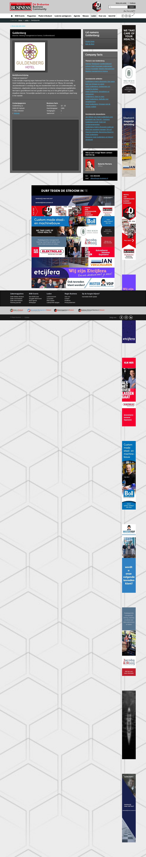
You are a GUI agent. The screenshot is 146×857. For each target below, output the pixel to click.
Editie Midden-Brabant (17, 297)
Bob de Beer (89, 44)
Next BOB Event (34, 297)
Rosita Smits (89, 41)
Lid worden (50, 298)
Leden (93, 16)
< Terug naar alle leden (17, 26)
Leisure (88, 66)
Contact (67, 298)
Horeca (88, 69)
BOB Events (20, 16)
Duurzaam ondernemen (103, 66)
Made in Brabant (45, 16)
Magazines (31, 16)
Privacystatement (70, 302)
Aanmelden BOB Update (89, 297)
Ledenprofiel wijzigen (53, 302)
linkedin (131, 317)
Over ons (102, 16)
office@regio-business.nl (99, 178)
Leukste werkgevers (63, 16)
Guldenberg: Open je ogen (94, 96)
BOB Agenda (33, 300)
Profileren (133, 3)
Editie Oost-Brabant (16, 298)
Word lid (111, 16)
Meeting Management (106, 69)
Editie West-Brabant (16, 300)
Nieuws (86, 16)
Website (17, 113)
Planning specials (15, 302)
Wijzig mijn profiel (121, 3)
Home (12, 15)
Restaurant (95, 64)
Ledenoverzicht (51, 297)
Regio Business (29, 7)
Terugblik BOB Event (35, 298)
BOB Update (50, 300)
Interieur (88, 64)
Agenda (77, 16)
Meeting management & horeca (96, 71)
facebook (121, 317)
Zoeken (131, 7)
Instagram (126, 317)
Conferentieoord (105, 64)
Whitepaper (32, 302)
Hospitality (94, 69)
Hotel (93, 66)
